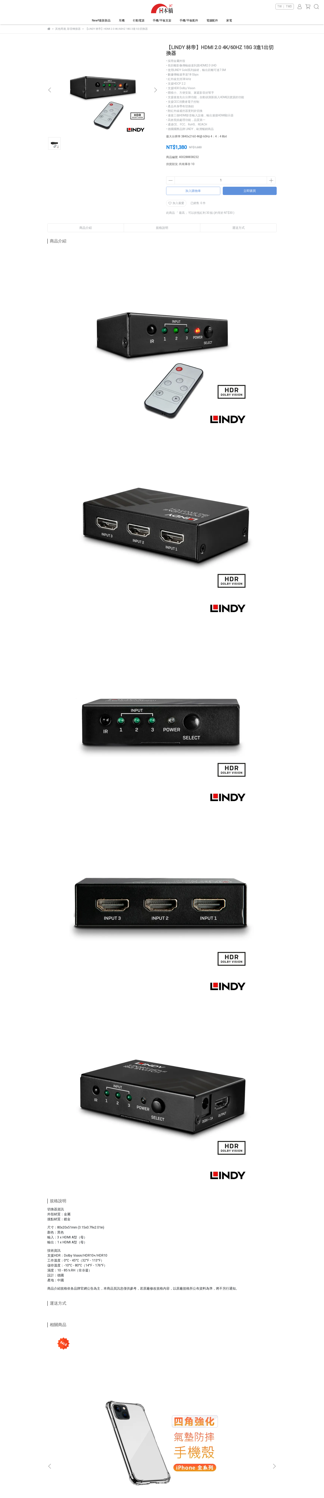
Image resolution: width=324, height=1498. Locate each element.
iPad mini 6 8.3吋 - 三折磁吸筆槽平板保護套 (189, 1398)
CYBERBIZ (125, 1487)
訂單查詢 (106, 1465)
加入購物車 (193, 191)
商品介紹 (85, 228)
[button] (155, 89)
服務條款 (160, 1465)
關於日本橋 (108, 1446)
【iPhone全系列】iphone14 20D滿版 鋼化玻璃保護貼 (131, 1398)
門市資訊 (106, 1471)
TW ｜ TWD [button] (284, 6)
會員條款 (160, 1452)
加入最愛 (176, 203)
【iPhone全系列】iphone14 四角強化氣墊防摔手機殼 (77, 1398)
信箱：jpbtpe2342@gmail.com (67, 1452)
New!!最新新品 (101, 20)
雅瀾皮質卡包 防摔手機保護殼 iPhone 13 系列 (245, 1398)
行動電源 (138, 20)
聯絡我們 (106, 1452)
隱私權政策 (161, 1459)
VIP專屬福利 (162, 1446)
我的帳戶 (106, 1459)
